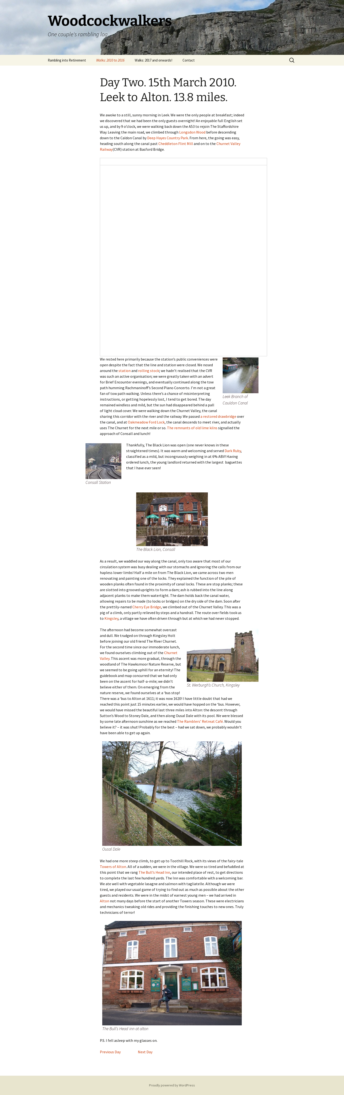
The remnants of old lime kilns (192, 427)
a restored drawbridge (218, 416)
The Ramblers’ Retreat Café (200, 721)
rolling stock (148, 370)
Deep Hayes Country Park (167, 137)
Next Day (144, 1051)
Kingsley (111, 618)
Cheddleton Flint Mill (175, 143)
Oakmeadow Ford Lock (146, 422)
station (124, 370)
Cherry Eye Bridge (146, 606)
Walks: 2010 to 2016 (110, 60)
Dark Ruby (233, 450)
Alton (104, 901)
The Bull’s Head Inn (154, 872)
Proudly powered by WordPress (172, 1085)
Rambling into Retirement (67, 60)
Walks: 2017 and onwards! (153, 60)
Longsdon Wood (192, 132)
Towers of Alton (113, 866)
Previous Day (110, 1051)
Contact (189, 60)
